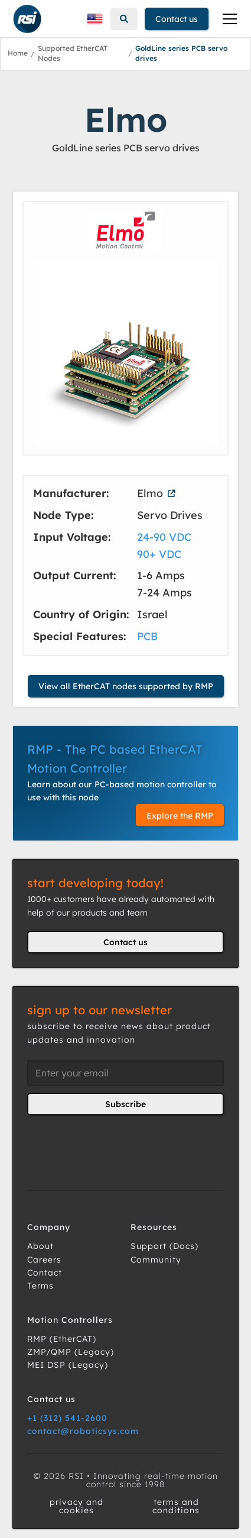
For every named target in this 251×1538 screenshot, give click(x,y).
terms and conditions (176, 1506)
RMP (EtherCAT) (61, 1338)
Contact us (176, 19)
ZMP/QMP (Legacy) (70, 1351)
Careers (44, 1259)
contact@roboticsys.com (83, 1431)
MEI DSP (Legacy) (67, 1364)
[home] (24, 19)
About (40, 1246)
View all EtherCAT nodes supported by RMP (125, 686)
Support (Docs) (164, 1246)
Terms (40, 1285)
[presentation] (117, 1145)
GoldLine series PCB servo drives (181, 53)
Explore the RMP (179, 815)
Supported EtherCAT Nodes (72, 53)
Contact (44, 1272)
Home (18, 52)
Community (156, 1259)
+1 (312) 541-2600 (67, 1418)
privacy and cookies (76, 1506)
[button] (94, 19)
